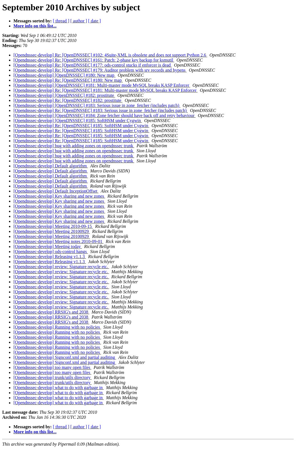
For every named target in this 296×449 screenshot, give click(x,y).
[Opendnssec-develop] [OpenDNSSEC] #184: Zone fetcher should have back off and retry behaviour (104, 115)
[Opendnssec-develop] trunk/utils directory (52, 377)
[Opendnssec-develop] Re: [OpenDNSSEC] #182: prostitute (68, 100)
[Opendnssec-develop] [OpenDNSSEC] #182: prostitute (64, 95)
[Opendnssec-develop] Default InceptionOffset (55, 191)
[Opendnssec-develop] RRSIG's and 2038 (51, 312)
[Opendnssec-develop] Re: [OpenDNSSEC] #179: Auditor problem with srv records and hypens (100, 70)
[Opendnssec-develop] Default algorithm (50, 165)
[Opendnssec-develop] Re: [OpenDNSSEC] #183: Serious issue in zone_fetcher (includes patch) (100, 110)
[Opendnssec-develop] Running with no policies (57, 327)
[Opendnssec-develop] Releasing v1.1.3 (49, 256)
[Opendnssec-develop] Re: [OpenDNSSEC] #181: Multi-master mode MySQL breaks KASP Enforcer (105, 90)
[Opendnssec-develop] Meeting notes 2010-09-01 (58, 241)
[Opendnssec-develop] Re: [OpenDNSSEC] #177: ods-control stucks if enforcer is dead (92, 65)
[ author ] (79, 20)
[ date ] (94, 20)
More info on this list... (35, 26)
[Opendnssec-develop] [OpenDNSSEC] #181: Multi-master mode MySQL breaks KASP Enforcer (101, 85)
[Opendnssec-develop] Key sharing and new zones (59, 196)
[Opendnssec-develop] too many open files (52, 367)
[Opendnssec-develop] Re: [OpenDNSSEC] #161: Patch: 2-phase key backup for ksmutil (93, 60)
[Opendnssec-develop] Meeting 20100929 (51, 231)
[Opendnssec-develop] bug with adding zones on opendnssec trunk (73, 145)
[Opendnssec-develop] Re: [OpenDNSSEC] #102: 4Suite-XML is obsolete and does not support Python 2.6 (110, 55)
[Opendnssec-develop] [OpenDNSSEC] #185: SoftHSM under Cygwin (77, 120)
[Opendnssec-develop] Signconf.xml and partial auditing (64, 357)
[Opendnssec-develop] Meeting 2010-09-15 (53, 226)
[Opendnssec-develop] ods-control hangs (50, 251)
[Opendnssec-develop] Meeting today (47, 246)
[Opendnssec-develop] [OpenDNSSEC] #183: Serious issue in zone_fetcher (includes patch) (96, 105)
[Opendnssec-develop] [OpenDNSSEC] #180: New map (64, 75)
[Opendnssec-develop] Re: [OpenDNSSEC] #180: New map (68, 80)
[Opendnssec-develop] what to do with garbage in (58, 387)
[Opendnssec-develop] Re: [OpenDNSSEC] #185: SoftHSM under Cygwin (81, 125)
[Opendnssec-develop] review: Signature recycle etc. (61, 266)
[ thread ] (61, 20)
